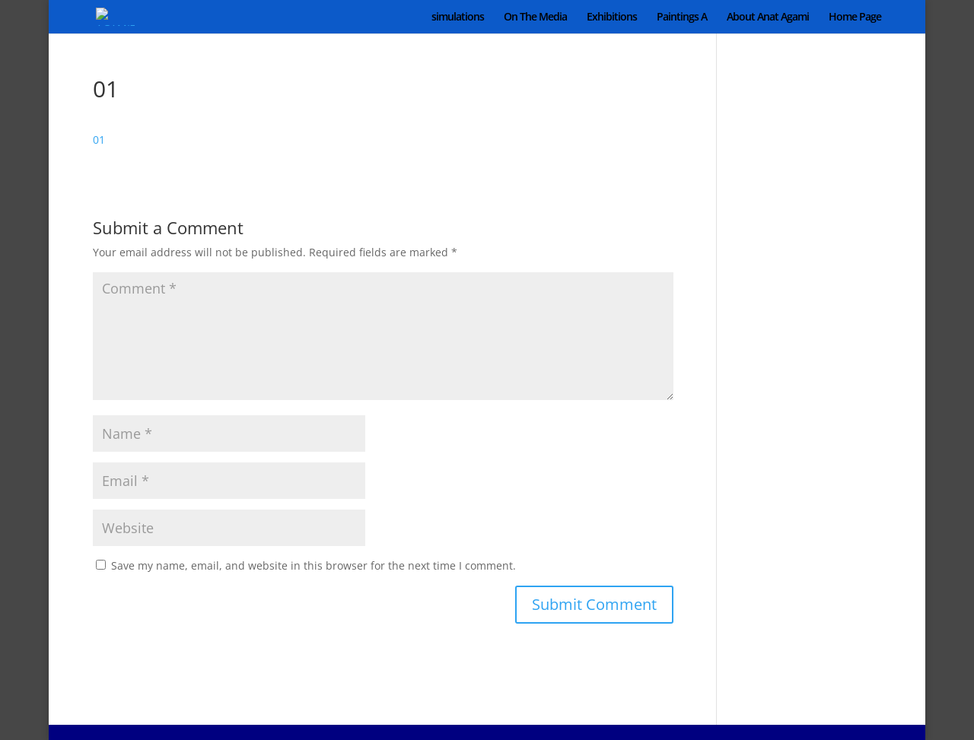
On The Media (535, 17)
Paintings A (682, 17)
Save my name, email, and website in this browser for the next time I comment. (313, 565)
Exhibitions (612, 17)
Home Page (855, 17)
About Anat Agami (768, 17)
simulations (457, 17)
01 (99, 139)
